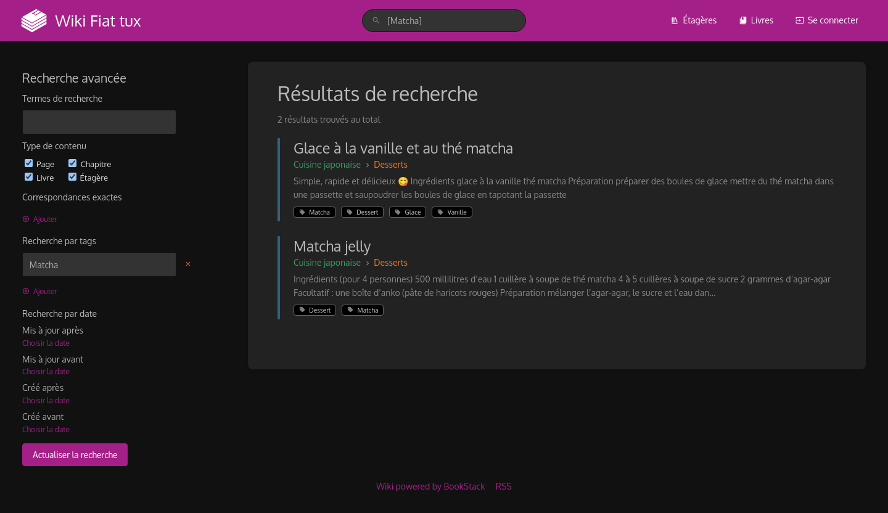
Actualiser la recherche (75, 454)
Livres (756, 20)
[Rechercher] (376, 20)
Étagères (693, 20)
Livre (40, 177)
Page (40, 163)
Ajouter (39, 219)
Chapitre (89, 163)
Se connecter (827, 20)
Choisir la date (46, 343)
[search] (444, 20)
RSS (504, 486)
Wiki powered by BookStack (430, 486)
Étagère (88, 177)
